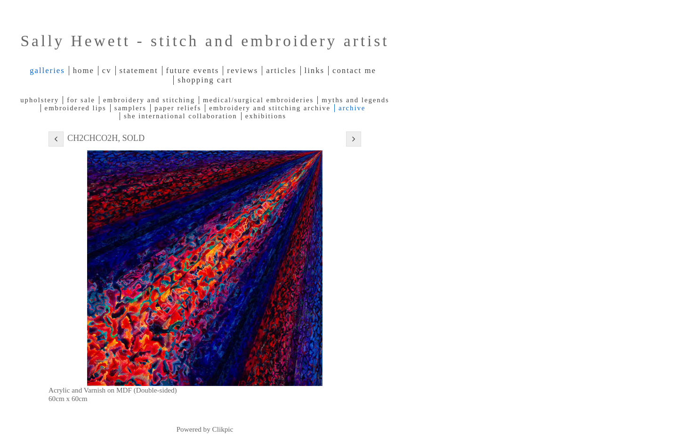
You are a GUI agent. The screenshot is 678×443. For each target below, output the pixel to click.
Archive (352, 108)
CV (107, 70)
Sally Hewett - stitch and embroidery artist (204, 40)
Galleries (47, 70)
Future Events (192, 70)
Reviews (242, 70)
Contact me (354, 70)
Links (315, 70)
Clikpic (223, 429)
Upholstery (39, 100)
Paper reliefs (177, 108)
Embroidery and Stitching (149, 100)
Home (83, 70)
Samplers (130, 108)
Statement (139, 70)
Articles (281, 70)
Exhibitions (265, 116)
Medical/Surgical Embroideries (258, 100)
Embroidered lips (75, 108)
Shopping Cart (205, 79)
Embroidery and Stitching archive (270, 108)
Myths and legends (355, 100)
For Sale (81, 100)
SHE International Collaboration (180, 116)
